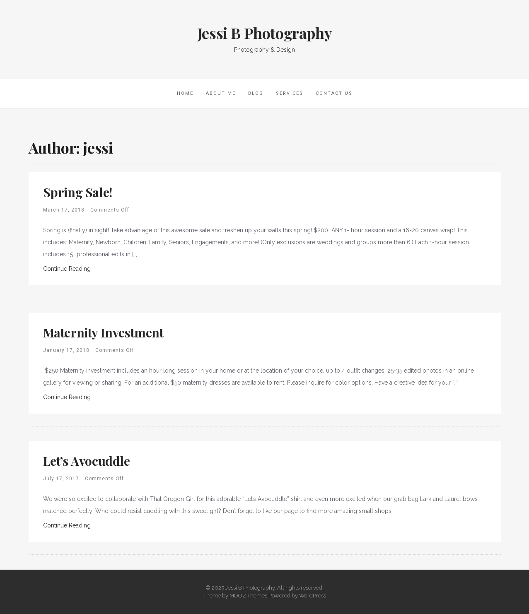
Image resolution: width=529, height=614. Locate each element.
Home (185, 93)
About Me (221, 93)
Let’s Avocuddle (86, 461)
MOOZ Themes (248, 595)
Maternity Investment (103, 332)
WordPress (312, 595)
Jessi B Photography (264, 33)
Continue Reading (67, 268)
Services (289, 93)
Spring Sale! (77, 192)
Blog (255, 93)
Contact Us (334, 93)
